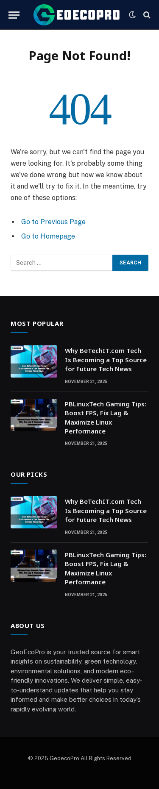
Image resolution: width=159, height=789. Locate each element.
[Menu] (14, 15)
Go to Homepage (48, 236)
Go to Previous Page (53, 222)
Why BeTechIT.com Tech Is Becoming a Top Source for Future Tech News (106, 359)
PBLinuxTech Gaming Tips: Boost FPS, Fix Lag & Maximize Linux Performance (105, 417)
